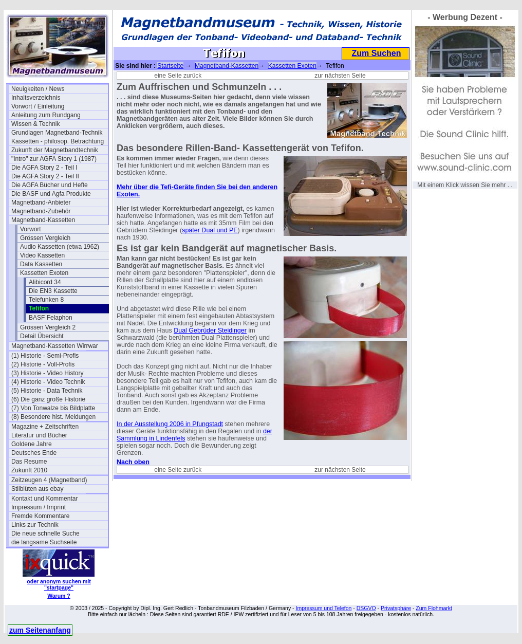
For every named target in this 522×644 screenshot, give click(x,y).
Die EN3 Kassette (53, 291)
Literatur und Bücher (39, 435)
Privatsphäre (396, 608)
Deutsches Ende (34, 452)
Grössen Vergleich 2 (48, 327)
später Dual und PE (209, 230)
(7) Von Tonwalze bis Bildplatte (53, 408)
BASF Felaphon (50, 317)
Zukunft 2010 (29, 470)
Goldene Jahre (31, 444)
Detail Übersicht (42, 336)
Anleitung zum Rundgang (46, 115)
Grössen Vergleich (45, 238)
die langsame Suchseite (44, 542)
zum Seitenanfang (40, 630)
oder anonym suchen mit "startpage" (58, 584)
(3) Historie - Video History (47, 373)
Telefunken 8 (46, 299)
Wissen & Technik (35, 123)
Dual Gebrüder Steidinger (210, 330)
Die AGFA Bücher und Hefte (49, 185)
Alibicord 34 (45, 282)
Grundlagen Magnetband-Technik (56, 132)
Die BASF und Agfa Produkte (51, 193)
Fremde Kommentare (40, 516)
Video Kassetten (42, 255)
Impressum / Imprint (38, 507)
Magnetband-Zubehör (40, 211)
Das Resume (29, 461)
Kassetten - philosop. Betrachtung (57, 141)
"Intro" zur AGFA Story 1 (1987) (54, 158)
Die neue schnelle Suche (45, 533)
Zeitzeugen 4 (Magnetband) (49, 480)
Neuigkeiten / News (37, 89)
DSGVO (366, 608)
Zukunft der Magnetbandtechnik (54, 150)
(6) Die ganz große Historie (48, 399)
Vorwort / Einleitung (37, 106)
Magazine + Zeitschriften (45, 426)
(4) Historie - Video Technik (48, 381)
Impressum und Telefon (323, 608)
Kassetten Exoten (44, 273)
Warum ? (58, 596)
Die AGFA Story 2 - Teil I (44, 167)
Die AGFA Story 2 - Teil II (45, 176)
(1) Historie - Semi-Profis (45, 355)
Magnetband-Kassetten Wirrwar (54, 345)
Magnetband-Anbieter (40, 202)
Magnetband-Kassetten (43, 220)
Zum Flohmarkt (434, 608)
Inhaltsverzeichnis (35, 97)
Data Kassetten (41, 264)
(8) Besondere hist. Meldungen (53, 416)
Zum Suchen (376, 53)
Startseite (170, 65)
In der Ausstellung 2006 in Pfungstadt (170, 424)
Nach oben (133, 462)
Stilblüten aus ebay (37, 488)
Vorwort (30, 229)
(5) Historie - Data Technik (47, 390)
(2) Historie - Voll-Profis (42, 364)
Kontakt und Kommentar (44, 498)
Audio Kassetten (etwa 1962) (59, 246)
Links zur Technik (35, 524)
